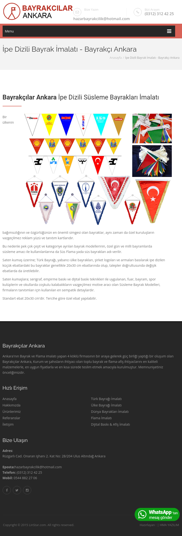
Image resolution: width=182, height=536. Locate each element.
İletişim (8, 424)
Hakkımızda (12, 405)
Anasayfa (116, 58)
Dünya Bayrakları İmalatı (110, 411)
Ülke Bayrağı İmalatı (106, 405)
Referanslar (11, 418)
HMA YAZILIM (167, 525)
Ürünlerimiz (12, 411)
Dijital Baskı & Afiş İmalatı (110, 424)
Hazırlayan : (146, 525)
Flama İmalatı (101, 418)
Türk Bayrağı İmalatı (106, 398)
